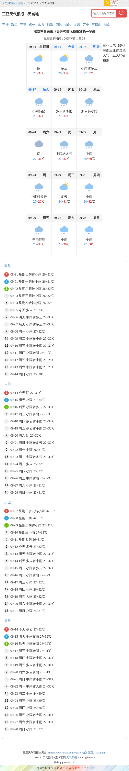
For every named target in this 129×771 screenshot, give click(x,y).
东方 (41, 24)
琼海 (50, 24)
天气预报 (71, 757)
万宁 (86, 24)
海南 (20, 3)
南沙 (68, 24)
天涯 (7, 502)
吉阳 (7, 384)
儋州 (32, 24)
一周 (65, 767)
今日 (53, 767)
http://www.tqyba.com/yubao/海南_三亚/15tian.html (78, 752)
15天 (77, 767)
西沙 (59, 24)
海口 (14, 24)
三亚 (23, 24)
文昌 (77, 24)
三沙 (5, 24)
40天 (92, 767)
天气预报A (8, 3)
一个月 (85, 767)
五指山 (96, 24)
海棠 (7, 265)
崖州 (7, 620)
